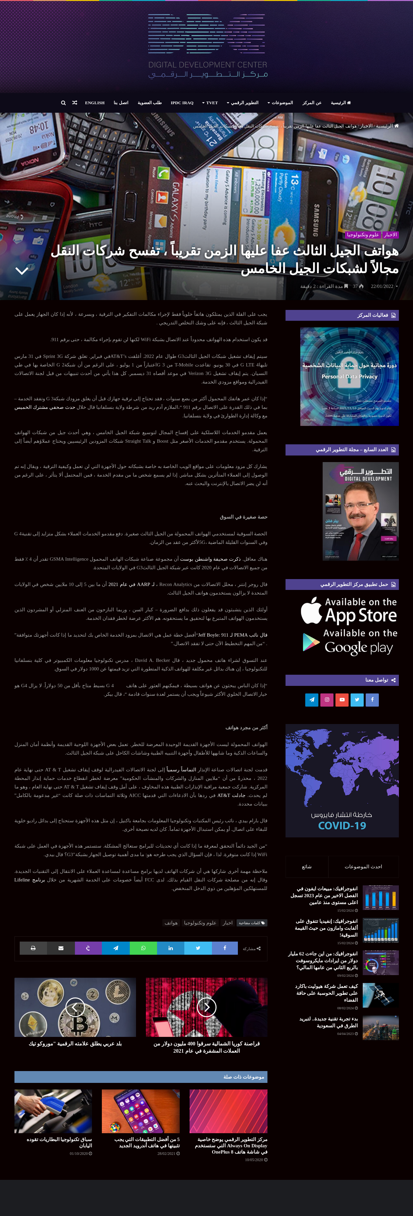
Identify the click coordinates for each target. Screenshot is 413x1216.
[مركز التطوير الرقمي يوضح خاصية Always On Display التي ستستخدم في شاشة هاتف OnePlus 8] (228, 1111)
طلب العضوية (150, 102)
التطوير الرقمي (245, 102)
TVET (212, 102)
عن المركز (312, 102)
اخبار (228, 922)
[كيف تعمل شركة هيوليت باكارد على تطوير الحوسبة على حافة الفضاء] (381, 997)
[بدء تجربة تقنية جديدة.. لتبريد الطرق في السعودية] (381, 1030)
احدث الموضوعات (363, 866)
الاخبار (366, 126)
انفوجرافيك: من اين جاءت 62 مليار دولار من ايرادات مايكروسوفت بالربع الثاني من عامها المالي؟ (323, 962)
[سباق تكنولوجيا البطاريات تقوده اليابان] (53, 1111)
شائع (307, 866)
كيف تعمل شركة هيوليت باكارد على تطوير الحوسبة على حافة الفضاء (326, 995)
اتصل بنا (121, 102)
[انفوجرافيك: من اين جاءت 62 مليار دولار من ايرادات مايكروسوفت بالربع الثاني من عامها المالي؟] (381, 965)
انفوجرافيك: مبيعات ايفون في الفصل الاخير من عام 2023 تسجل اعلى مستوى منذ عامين (324, 897)
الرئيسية (341, 102)
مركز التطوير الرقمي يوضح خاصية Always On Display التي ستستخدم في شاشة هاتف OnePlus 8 (231, 1146)
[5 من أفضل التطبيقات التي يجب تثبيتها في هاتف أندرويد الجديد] (141, 1111)
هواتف (171, 922)
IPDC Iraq (182, 102)
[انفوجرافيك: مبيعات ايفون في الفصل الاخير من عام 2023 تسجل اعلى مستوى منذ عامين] (381, 900)
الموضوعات (282, 102)
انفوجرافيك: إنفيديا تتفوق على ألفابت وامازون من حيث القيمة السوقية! (326, 930)
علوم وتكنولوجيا (362, 234)
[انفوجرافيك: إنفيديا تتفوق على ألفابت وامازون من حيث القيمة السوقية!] (381, 932)
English (94, 102)
